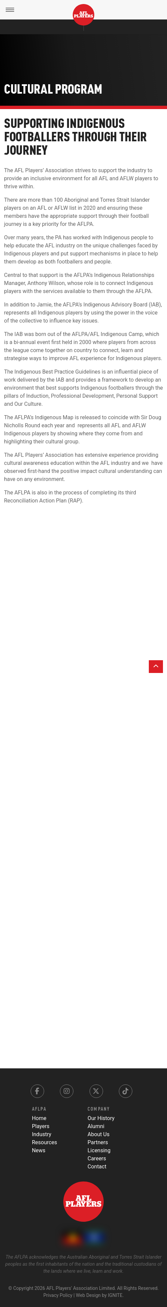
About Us (98, 1134)
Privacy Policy (57, 1295)
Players (40, 1126)
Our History (101, 1118)
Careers (97, 1158)
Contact (97, 1166)
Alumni (96, 1126)
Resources (44, 1142)
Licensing (99, 1150)
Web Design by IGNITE (99, 1295)
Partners (98, 1142)
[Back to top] (156, 666)
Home (39, 1118)
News (38, 1150)
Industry (42, 1134)
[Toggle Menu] (10, 9)
